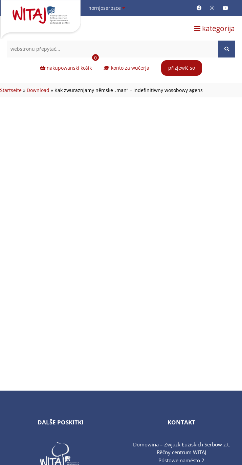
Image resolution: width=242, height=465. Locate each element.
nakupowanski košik (69, 64)
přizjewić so (181, 68)
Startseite (11, 90)
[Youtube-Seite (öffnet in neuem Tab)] (225, 8)
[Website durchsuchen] (226, 49)
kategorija (214, 28)
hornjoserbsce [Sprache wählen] (106, 8)
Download (38, 90)
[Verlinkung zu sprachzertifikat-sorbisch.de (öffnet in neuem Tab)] (60, 448)
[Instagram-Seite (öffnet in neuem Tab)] (212, 8)
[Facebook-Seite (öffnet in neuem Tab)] (199, 8)
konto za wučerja (126, 68)
